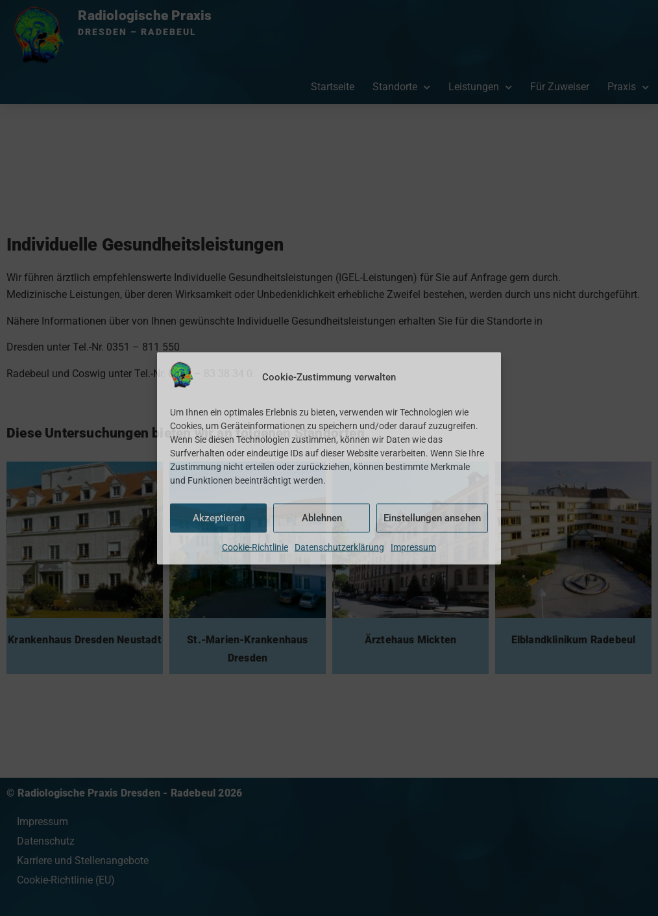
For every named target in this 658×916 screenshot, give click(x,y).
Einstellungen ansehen (432, 518)
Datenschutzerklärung (339, 546)
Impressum (413, 546)
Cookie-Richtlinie (255, 546)
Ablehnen (322, 518)
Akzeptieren (219, 518)
